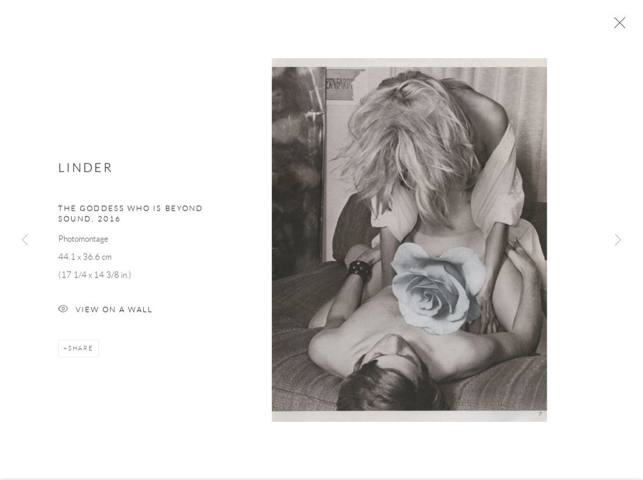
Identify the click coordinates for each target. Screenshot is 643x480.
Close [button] (617, 26)
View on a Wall (105, 312)
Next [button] (618, 240)
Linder (85, 169)
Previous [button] (25, 240)
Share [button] (81, 350)
